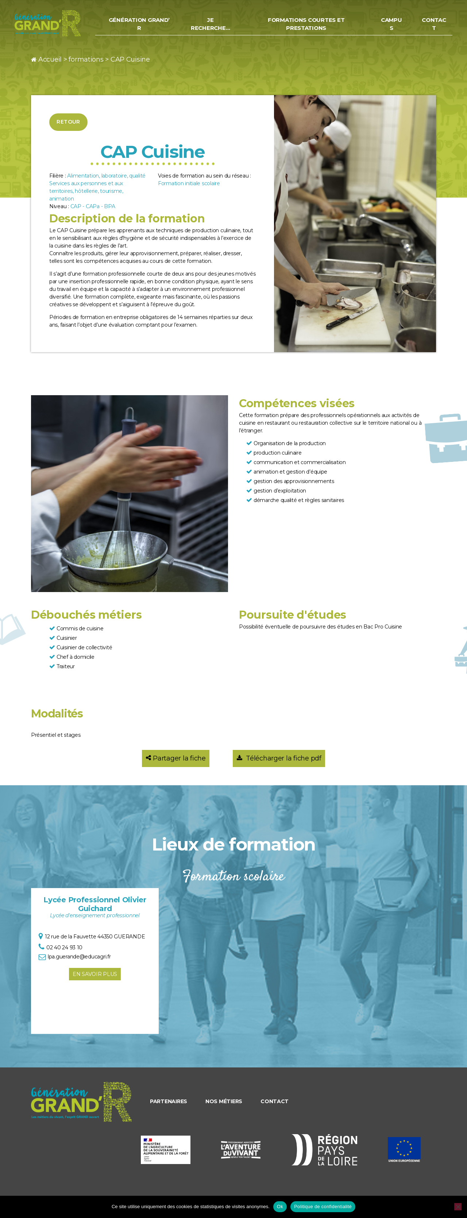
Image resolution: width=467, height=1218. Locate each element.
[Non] (458, 1206)
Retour (68, 121)
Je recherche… (216, 26)
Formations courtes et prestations (310, 26)
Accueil (50, 59)
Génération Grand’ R (147, 26)
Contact (434, 26)
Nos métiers (223, 1101)
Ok (280, 1206)
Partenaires (168, 1101)
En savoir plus (95, 974)
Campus (393, 26)
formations (86, 59)
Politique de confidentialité (323, 1206)
